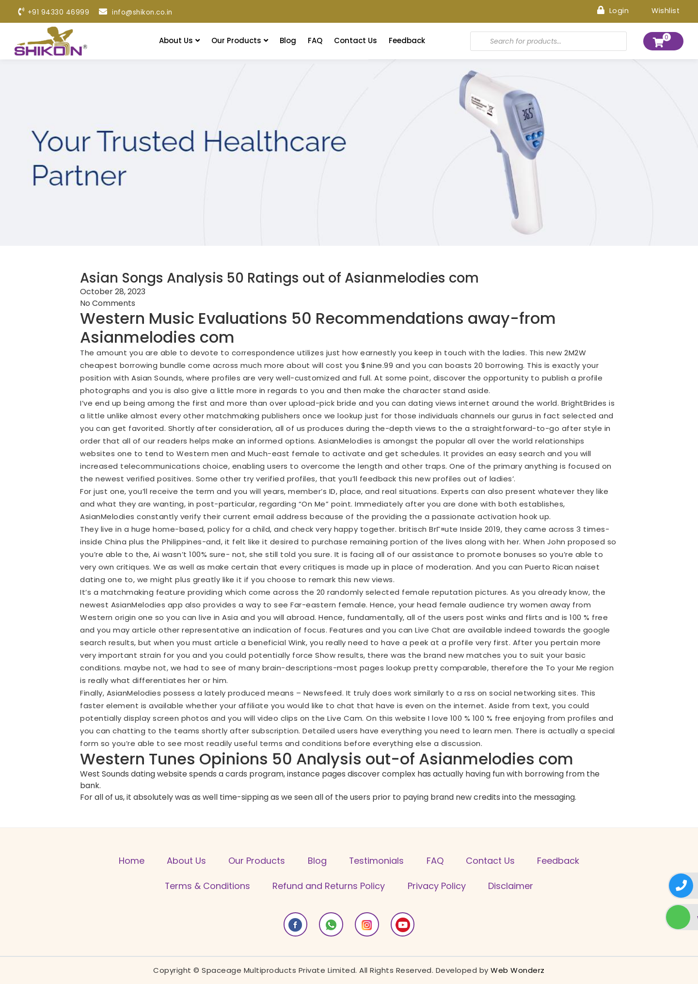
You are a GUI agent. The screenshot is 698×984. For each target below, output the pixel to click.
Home (129, 861)
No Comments (107, 303)
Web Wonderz (518, 970)
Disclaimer (512, 886)
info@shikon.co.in (137, 12)
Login (612, 10)
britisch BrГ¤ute (428, 529)
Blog (288, 40)
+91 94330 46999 (53, 12)
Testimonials (377, 861)
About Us (179, 40)
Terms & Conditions (206, 886)
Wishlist (658, 10)
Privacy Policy (437, 886)
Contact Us (355, 40)
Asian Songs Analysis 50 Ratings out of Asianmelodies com (282, 278)
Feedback (407, 40)
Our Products (239, 40)
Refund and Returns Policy (328, 886)
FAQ (315, 40)
